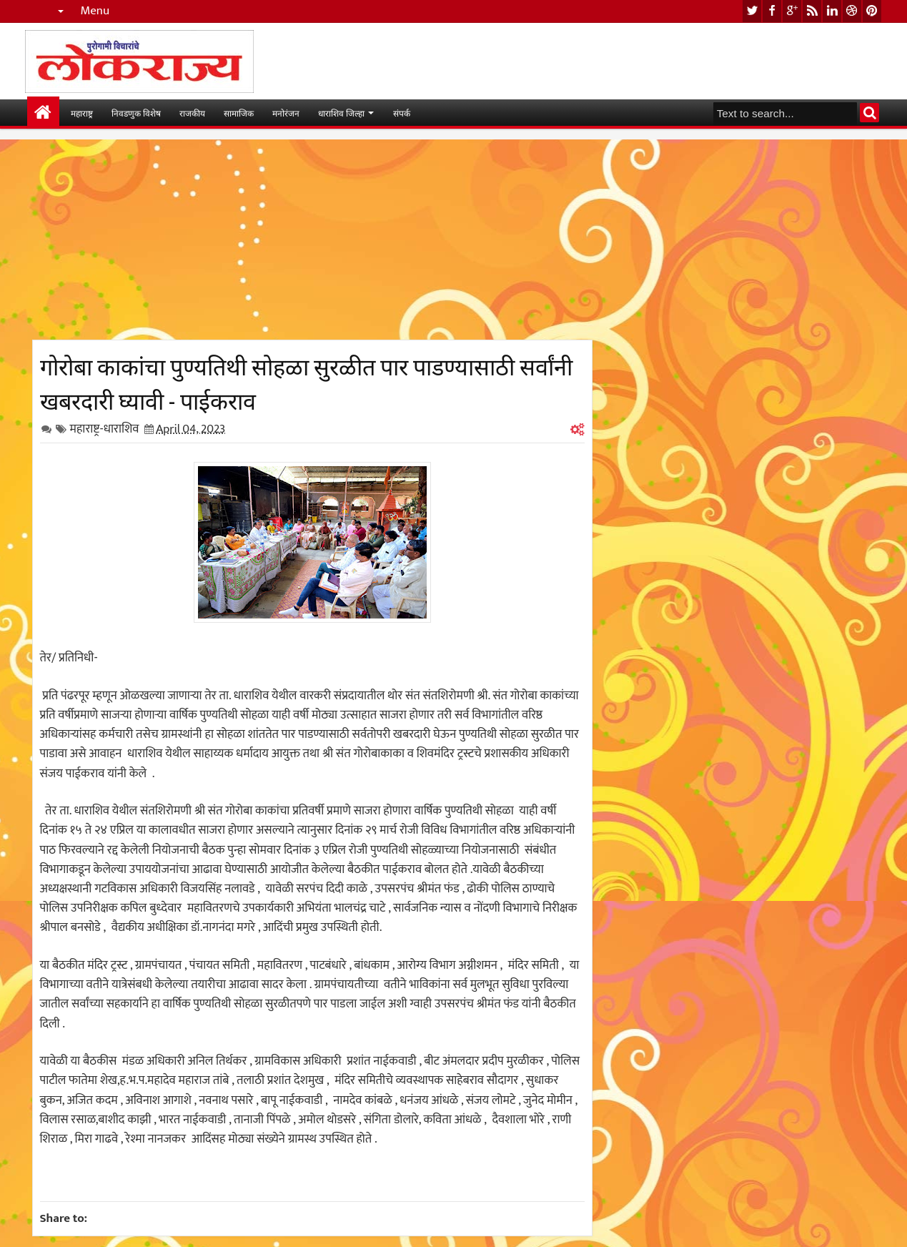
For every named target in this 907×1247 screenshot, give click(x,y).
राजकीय (192, 113)
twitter (752, 11)
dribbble (852, 11)
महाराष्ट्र (82, 113)
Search (869, 112)
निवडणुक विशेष (136, 113)
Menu (95, 11)
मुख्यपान (43, 112)
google (792, 11)
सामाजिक (239, 113)
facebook (772, 11)
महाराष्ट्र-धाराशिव (104, 429)
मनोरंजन (285, 113)
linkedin (832, 11)
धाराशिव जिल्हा (341, 113)
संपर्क (401, 113)
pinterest (872, 11)
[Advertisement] (312, 239)
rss (812, 11)
